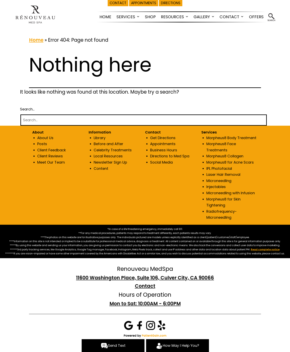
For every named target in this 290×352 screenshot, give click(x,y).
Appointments (163, 143)
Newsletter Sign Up (110, 162)
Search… (27, 109)
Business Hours (163, 150)
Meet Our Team (51, 162)
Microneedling (218, 180)
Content (101, 168)
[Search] (143, 120)
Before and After (108, 143)
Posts (42, 143)
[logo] (35, 14)
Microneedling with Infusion (230, 192)
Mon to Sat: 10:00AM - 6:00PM (145, 303)
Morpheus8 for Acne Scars (230, 162)
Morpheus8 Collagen (224, 156)
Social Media (161, 162)
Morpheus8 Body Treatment (231, 137)
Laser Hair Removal (223, 174)
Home (36, 40)
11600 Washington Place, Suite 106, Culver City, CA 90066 (145, 277)
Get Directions (163, 137)
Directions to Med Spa (169, 156)
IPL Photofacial (219, 168)
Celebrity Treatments (113, 150)
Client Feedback (51, 150)
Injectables (216, 186)
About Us (45, 137)
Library (99, 137)
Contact (145, 286)
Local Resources (108, 156)
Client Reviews (50, 156)
